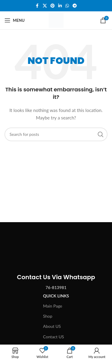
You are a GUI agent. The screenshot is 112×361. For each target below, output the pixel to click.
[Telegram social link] (75, 6)
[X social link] (45, 6)
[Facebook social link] (37, 6)
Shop (47, 316)
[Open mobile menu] (14, 20)
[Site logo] (56, 19)
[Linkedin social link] (60, 6)
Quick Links (56, 295)
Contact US (53, 336)
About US (52, 326)
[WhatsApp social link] (67, 6)
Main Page (52, 305)
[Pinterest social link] (52, 6)
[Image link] (56, 243)
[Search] (56, 134)
